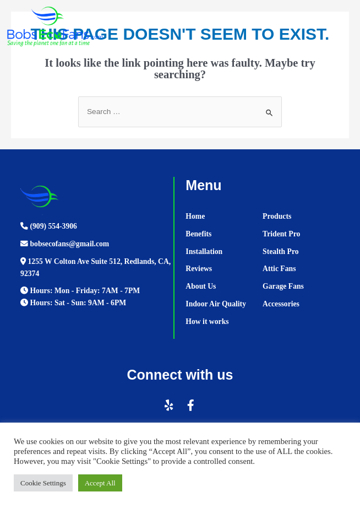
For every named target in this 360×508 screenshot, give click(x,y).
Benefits (198, 234)
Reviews (199, 268)
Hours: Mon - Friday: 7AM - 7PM (80, 291)
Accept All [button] (100, 483)
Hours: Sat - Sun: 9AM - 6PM (73, 303)
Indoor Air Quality (216, 304)
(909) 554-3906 (48, 226)
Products (277, 216)
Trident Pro (281, 234)
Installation (204, 251)
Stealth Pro (280, 251)
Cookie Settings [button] (43, 483)
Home (195, 216)
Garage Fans (283, 286)
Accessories (281, 304)
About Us (201, 286)
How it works (207, 321)
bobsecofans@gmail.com (64, 244)
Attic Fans (279, 268)
